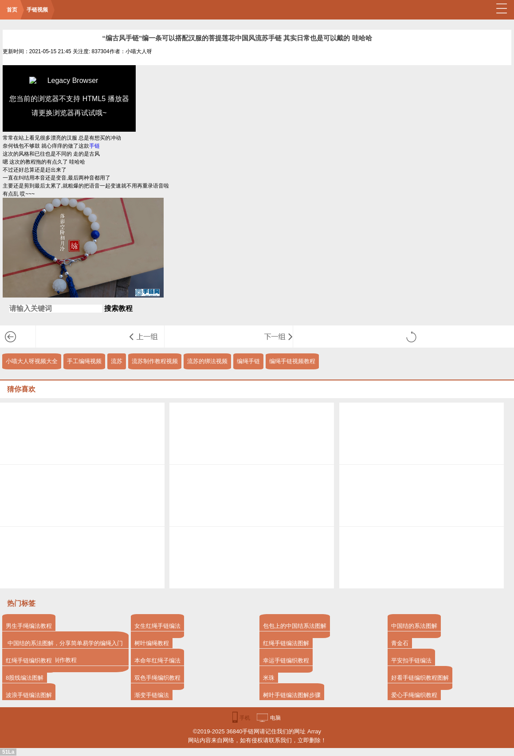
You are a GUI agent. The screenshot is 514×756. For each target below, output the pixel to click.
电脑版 (275, 720)
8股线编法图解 (24, 677)
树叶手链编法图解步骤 (292, 695)
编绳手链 (248, 361)
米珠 (269, 677)
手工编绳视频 (84, 361)
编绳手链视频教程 (292, 361)
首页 (12, 10)
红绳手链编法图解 (286, 643)
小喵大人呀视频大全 (32, 361)
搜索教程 (118, 308)
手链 (94, 146)
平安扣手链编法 (411, 660)
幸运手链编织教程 (286, 660)
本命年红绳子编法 (157, 660)
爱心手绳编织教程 (414, 695)
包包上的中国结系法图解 (294, 626)
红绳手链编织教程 (29, 660)
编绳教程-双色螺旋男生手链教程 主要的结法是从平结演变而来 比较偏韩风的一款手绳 (147, 336)
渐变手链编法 (151, 695)
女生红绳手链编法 (157, 626)
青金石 (399, 643)
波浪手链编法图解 (29, 695)
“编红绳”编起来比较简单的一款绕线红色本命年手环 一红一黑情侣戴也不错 (275, 336)
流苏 (116, 361)
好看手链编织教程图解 (420, 677)
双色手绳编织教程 (157, 677)
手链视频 (37, 10)
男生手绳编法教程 (29, 626)
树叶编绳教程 (151, 643)
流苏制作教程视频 (155, 361)
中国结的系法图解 (414, 626)
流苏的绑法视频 (207, 361)
